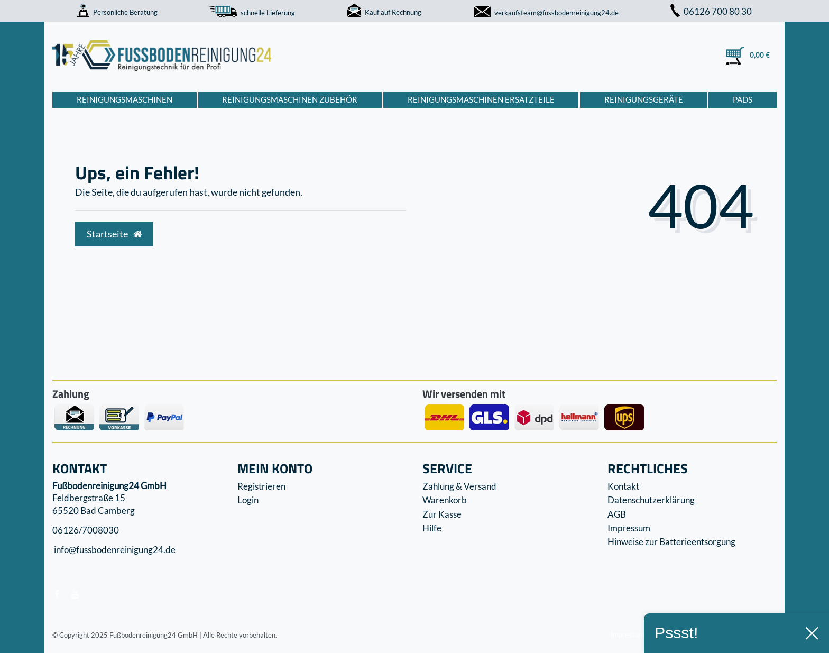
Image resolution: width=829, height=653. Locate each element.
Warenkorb (444, 499)
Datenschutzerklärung (651, 499)
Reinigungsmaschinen (124, 99)
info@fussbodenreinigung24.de (114, 550)
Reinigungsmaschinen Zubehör (289, 99)
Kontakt (623, 486)
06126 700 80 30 (711, 11)
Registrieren (261, 486)
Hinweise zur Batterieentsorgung (671, 541)
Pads (742, 99)
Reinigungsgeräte (643, 99)
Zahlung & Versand (459, 486)
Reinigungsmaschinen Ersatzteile (481, 99)
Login (248, 499)
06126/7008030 (85, 530)
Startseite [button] (114, 234)
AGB (616, 514)
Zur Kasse (442, 514)
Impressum (628, 528)
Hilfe (431, 528)
